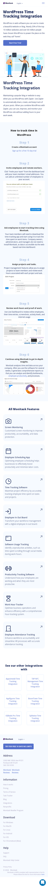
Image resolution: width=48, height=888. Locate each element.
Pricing (6, 799)
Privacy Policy (8, 878)
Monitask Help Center (12, 871)
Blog (5, 810)
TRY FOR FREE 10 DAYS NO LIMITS (19, 757)
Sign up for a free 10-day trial (24, 150)
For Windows (8, 833)
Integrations (8, 814)
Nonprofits (7, 818)
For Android (8, 844)
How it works (8, 795)
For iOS (6, 848)
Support (6, 864)
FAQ (5, 867)
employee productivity (28, 381)
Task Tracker (8, 806)
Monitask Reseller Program (14, 821)
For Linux (7, 841)
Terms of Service (10, 803)
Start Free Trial (15, 43)
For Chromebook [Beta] (12, 852)
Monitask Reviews (7, 782)
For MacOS (7, 837)
